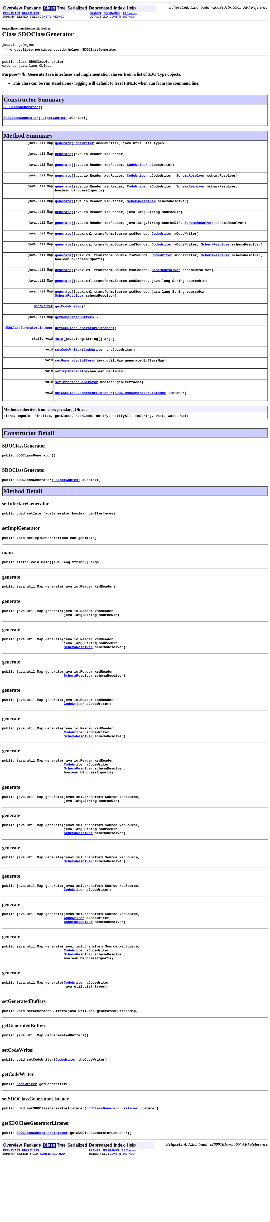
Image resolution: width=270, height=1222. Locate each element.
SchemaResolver (190, 182)
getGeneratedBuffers (74, 336)
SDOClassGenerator (20, 110)
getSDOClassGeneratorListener (83, 347)
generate (63, 147)
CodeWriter (83, 147)
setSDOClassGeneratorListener (83, 417)
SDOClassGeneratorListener (29, 347)
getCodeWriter (68, 324)
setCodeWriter (68, 370)
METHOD (58, 16)
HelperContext (53, 121)
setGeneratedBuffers (74, 382)
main (59, 359)
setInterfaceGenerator (76, 405)
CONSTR (45, 16)
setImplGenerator (71, 394)
